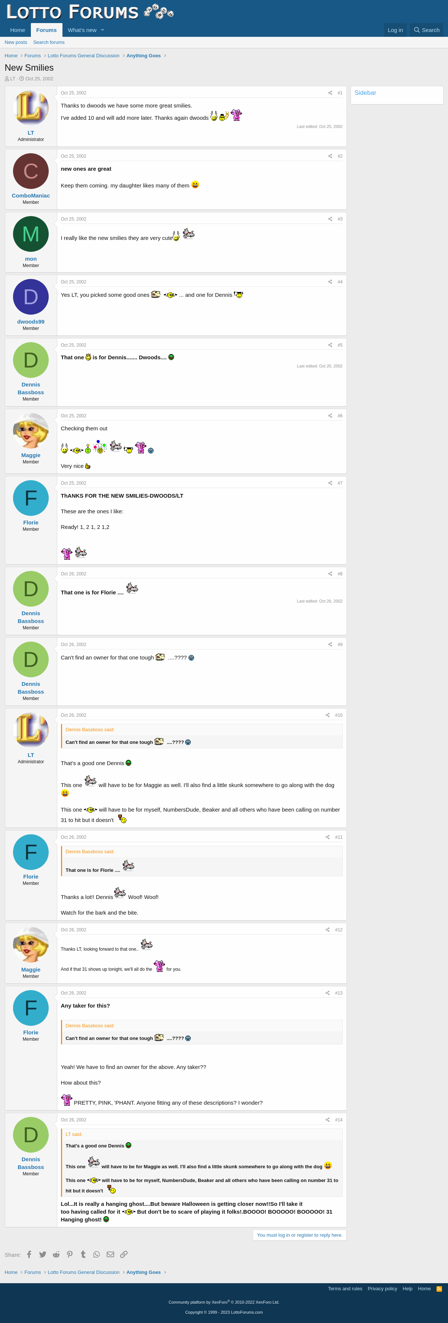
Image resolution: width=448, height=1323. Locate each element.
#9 (340, 644)
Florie (31, 522)
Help (408, 1288)
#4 (340, 282)
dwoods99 (30, 321)
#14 (338, 1120)
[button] (102, 30)
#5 (340, 345)
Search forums (49, 42)
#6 (340, 415)
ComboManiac (31, 195)
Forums (46, 30)
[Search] (427, 30)
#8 (340, 574)
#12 (338, 929)
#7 (340, 483)
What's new (82, 30)
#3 (340, 219)
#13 (338, 993)
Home (17, 30)
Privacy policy (382, 1288)
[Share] (330, 93)
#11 (338, 837)
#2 (340, 156)
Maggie (31, 455)
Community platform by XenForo (224, 1302)
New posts (16, 42)
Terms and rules (345, 1288)
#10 (338, 715)
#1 (340, 93)
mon (31, 259)
